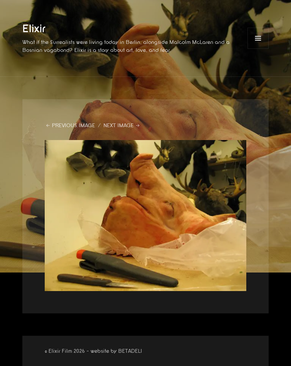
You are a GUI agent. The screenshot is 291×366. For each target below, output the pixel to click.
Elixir (33, 29)
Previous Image (73, 125)
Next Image (118, 125)
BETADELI (130, 351)
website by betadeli (6, 360)
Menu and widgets (258, 48)
